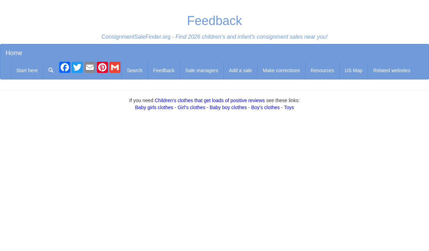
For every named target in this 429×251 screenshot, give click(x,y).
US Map (353, 70)
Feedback (163, 70)
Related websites (392, 70)
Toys (289, 107)
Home (14, 53)
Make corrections (281, 70)
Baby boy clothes (228, 107)
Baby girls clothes (154, 107)
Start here (27, 70)
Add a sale (240, 70)
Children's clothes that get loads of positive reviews (210, 100)
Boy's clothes (265, 107)
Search (134, 70)
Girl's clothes (191, 107)
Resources (322, 70)
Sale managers (201, 70)
